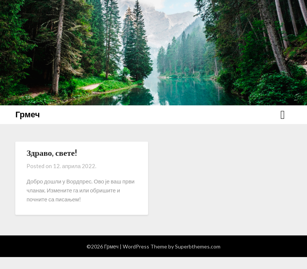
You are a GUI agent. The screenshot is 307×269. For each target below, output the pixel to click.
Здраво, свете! (51, 153)
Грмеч (27, 114)
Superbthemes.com (197, 246)
